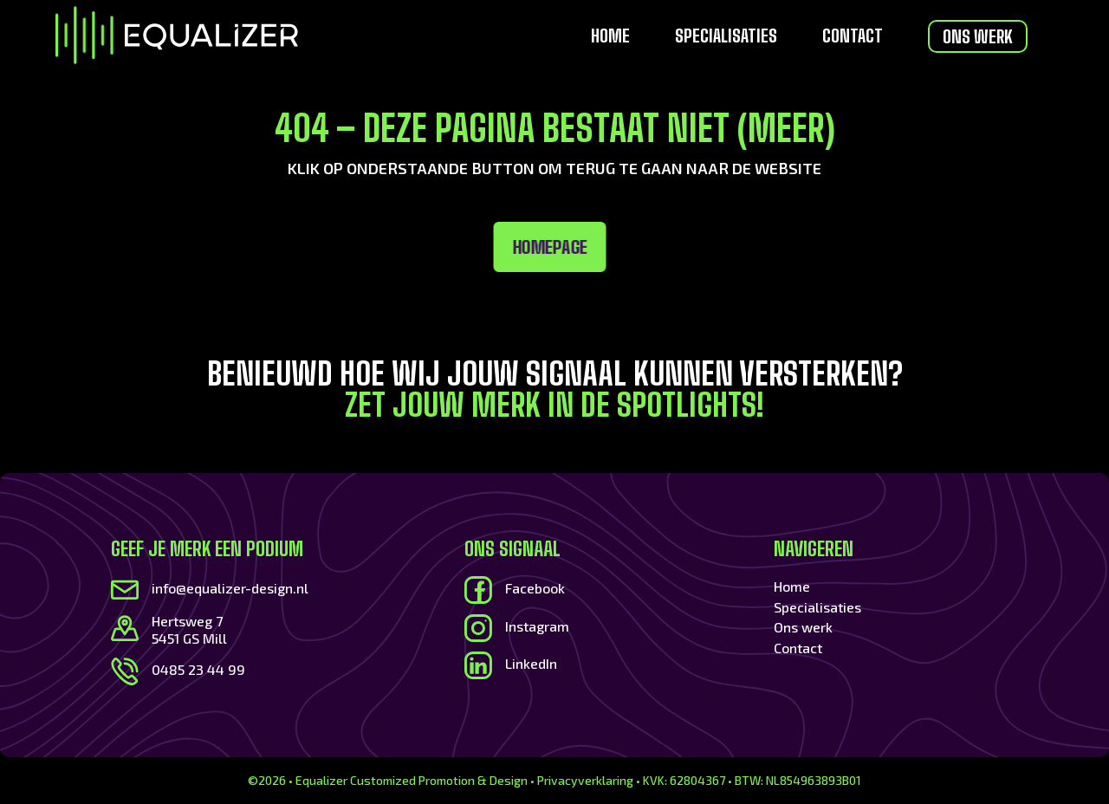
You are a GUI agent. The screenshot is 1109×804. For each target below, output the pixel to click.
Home (610, 37)
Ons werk (978, 36)
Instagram (537, 626)
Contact (852, 37)
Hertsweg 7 (187, 621)
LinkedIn (531, 663)
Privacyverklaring (585, 780)
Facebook (535, 588)
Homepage (345, 247)
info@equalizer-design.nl (230, 588)
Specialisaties (726, 37)
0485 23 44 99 (198, 669)
